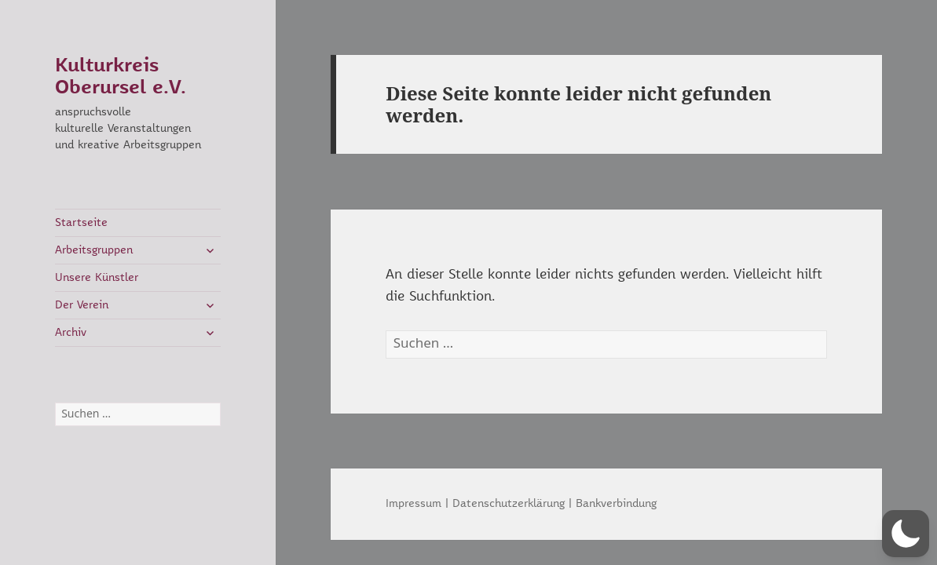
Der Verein (81, 305)
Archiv (70, 332)
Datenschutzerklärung (508, 503)
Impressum (413, 503)
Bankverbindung (616, 503)
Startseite (81, 222)
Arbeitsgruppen (94, 250)
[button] (905, 533)
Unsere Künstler (96, 277)
